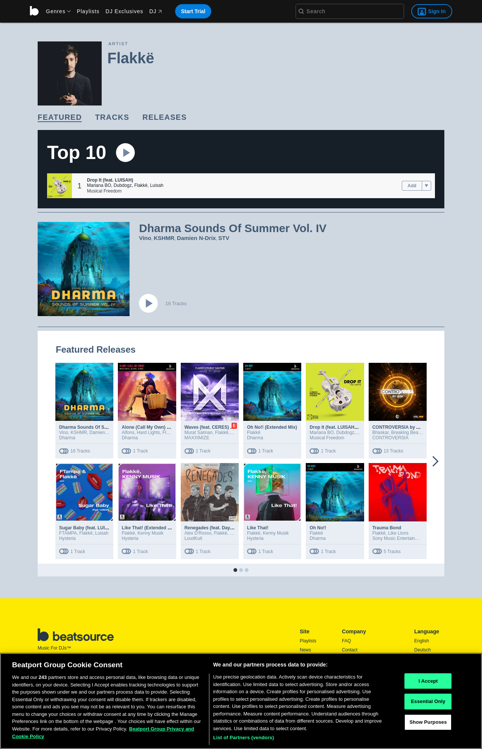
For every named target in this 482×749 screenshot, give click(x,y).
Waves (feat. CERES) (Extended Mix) (223, 427)
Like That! (257, 527)
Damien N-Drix (196, 238)
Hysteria (67, 538)
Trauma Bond (386, 527)
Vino (145, 238)
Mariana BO (99, 185)
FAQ (346, 641)
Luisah (156, 185)
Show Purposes (428, 722)
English (421, 641)
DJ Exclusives (124, 11)
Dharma (67, 437)
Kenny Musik (150, 533)
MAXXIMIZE (197, 437)
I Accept (428, 681)
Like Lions (398, 533)
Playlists (88, 11)
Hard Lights (148, 432)
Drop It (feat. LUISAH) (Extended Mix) (349, 427)
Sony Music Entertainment (398, 538)
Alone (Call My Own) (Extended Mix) (160, 427)
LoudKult (193, 538)
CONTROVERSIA (390, 437)
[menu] (56, 11)
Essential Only (428, 701)
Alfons (128, 432)
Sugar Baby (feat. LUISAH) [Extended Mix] (104, 527)
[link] (60, 117)
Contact (349, 650)
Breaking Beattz (407, 432)
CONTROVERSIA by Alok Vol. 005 (408, 427)
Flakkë (140, 185)
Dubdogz (123, 185)
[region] (241, 701)
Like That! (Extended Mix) (149, 527)
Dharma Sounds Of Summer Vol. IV (96, 427)
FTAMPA (68, 533)
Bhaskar (380, 432)
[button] (59, 185)
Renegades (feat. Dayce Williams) (220, 527)
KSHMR (164, 238)
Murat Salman (199, 432)
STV (223, 238)
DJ (155, 11)
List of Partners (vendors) (243, 737)
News (305, 650)
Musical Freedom (104, 191)
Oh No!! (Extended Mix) (272, 427)
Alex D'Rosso (198, 533)
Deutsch (422, 650)
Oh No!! (318, 527)
